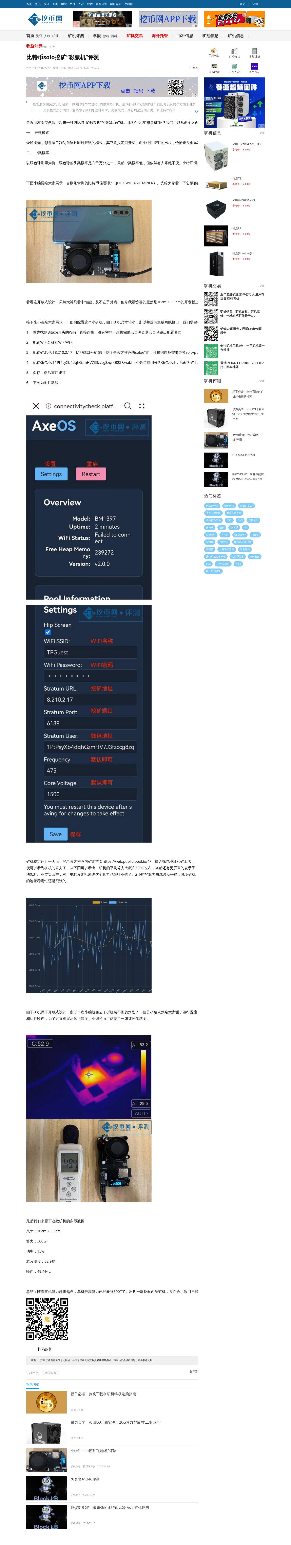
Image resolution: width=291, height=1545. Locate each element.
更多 (262, 133)
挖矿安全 (254, 556)
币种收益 (214, 52)
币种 (72, 4)
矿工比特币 (212, 505)
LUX (208, 563)
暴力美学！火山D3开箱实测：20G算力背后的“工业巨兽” (116, 1422)
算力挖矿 (254, 68)
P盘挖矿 (223, 542)
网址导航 (115, 4)
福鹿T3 (236, 178)
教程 (106, 36)
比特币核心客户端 (216, 556)
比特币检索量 (226, 549)
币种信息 (185, 35)
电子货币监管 (213, 571)
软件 (90, 4)
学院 (64, 4)
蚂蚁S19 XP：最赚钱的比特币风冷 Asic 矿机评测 (110, 1507)
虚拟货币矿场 (213, 520)
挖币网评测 (50, 1372)
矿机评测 (76, 35)
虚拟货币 (253, 520)
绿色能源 (245, 549)
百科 (114, 36)
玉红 (229, 520)
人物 (47, 36)
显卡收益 (214, 68)
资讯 (38, 4)
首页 (30, 35)
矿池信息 (210, 35)
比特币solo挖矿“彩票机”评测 (94, 1450)
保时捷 (209, 542)
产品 (81, 4)
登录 (242, 4)
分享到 (194, 68)
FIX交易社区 (223, 563)
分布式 (209, 527)
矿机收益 (234, 53)
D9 (245, 527)
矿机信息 (236, 35)
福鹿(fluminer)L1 (243, 253)
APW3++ (210, 534)
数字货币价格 (234, 513)
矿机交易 (135, 35)
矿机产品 (234, 68)
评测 (55, 4)
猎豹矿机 (229, 505)
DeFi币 (234, 527)
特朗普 (209, 549)
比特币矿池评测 (242, 542)
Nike (238, 563)
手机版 (128, 4)
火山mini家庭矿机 (243, 200)
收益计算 (101, 4)
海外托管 (160, 35)
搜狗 (221, 527)
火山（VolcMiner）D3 (246, 144)
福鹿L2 (236, 228)
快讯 (46, 4)
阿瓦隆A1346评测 (85, 1479)
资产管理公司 (213, 513)
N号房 (224, 534)
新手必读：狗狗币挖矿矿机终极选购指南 (103, 1393)
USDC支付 (240, 534)
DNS (240, 520)
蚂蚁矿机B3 (246, 505)
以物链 (255, 534)
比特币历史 (238, 556)
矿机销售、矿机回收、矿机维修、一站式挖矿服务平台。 (240, 313)
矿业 (55, 36)
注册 (255, 4)
